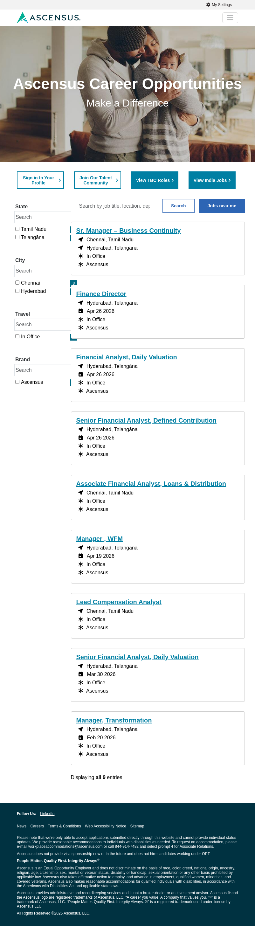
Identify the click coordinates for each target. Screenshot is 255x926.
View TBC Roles (153, 180)
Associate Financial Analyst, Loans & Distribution (151, 483)
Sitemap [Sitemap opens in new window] (137, 826)
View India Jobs (210, 180)
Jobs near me (222, 205)
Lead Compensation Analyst (119, 601)
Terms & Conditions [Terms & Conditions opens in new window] (64, 826)
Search (178, 205)
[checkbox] (17, 229)
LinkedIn (47, 814)
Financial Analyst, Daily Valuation (126, 357)
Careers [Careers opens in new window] (37, 826)
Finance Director (101, 293)
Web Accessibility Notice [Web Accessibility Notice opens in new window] (105, 826)
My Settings (219, 5)
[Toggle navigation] (230, 17)
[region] (158, 503)
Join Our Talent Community (95, 180)
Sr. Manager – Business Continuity (128, 230)
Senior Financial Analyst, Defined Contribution (146, 420)
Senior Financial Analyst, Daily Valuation (137, 656)
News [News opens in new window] (21, 826)
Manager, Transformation (114, 720)
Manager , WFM (99, 538)
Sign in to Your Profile (38, 180)
